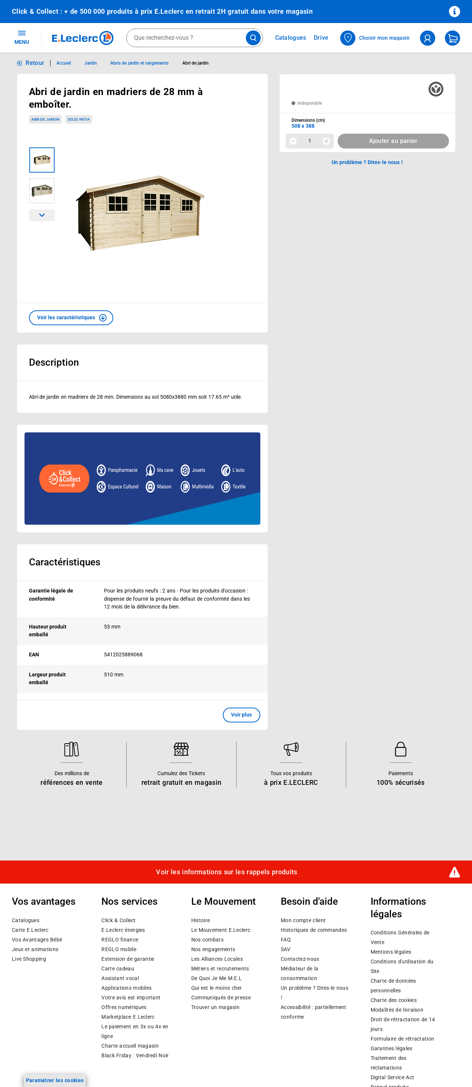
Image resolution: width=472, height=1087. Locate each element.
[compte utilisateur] (427, 38)
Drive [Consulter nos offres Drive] (321, 38)
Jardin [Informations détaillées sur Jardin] (90, 63)
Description (54, 362)
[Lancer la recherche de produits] (253, 37)
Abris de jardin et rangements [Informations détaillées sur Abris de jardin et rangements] (139, 63)
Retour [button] (35, 63)
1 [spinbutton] (309, 141)
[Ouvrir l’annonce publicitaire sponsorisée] (142, 478)
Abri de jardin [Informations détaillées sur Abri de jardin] (195, 63)
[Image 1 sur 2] (42, 160)
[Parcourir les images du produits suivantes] (42, 215)
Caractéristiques (64, 562)
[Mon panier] (452, 38)
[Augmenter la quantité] (326, 141)
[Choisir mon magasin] (375, 38)
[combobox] (194, 38)
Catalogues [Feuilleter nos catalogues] (290, 38)
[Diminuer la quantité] (293, 141)
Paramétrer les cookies (55, 1080)
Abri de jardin (45, 119)
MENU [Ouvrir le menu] (21, 37)
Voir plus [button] (241, 715)
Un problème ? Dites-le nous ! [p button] (367, 162)
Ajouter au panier (393, 141)
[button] (71, 317)
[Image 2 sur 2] (42, 190)
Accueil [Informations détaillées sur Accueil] (63, 63)
